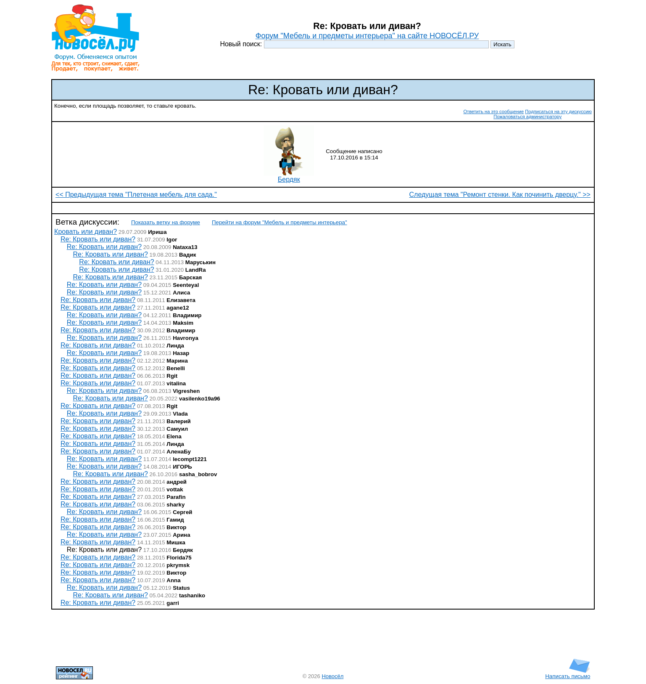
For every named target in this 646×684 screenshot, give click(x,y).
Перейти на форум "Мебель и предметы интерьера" (279, 222)
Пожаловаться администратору (527, 116)
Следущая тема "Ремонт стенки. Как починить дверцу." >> (500, 194)
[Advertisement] (323, 208)
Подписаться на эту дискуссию (558, 111)
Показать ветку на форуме (165, 222)
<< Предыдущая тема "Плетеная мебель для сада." (136, 194)
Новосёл (332, 676)
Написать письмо (567, 673)
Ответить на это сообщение (493, 111)
